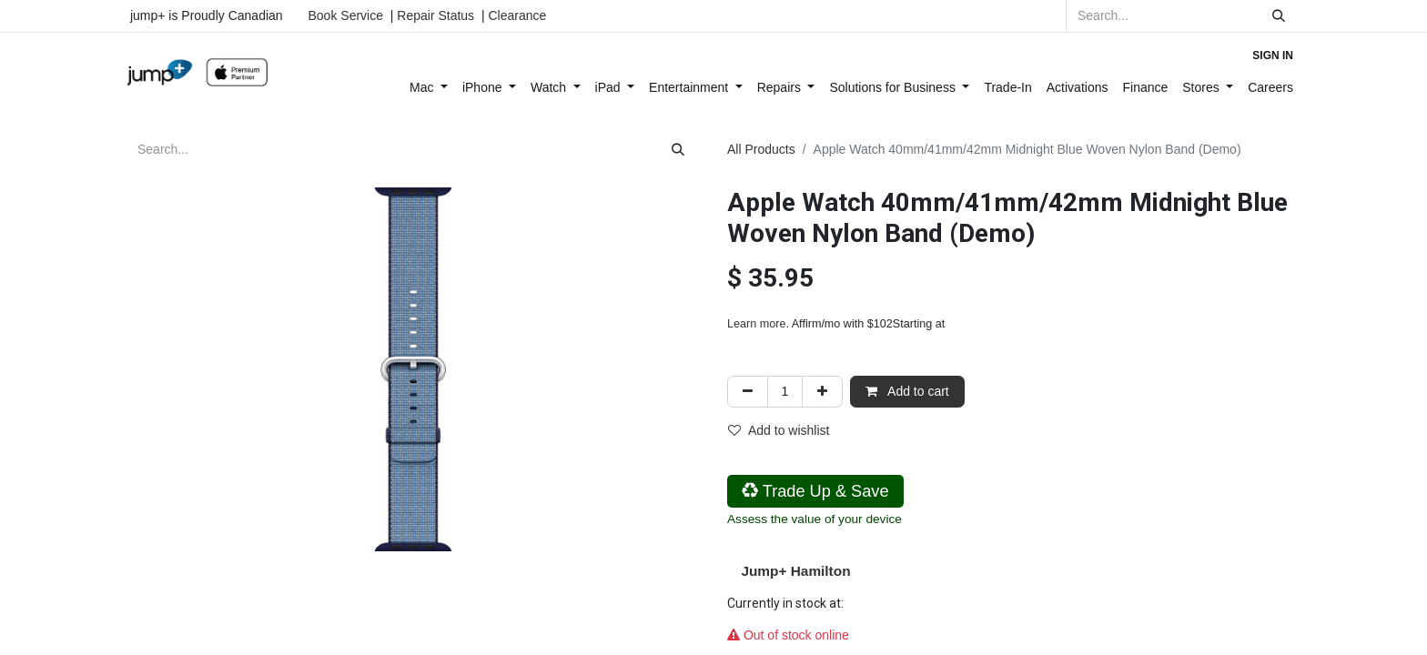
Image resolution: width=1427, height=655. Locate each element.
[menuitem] (428, 88)
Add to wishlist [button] (778, 430)
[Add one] (822, 392)
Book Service (346, 15)
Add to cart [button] (907, 391)
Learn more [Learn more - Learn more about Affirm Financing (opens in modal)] (756, 323)
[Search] (1278, 16)
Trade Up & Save (815, 491)
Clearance (517, 15)
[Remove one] (747, 392)
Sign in (1272, 55)
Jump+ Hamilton (795, 571)
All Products (761, 149)
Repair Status (435, 15)
